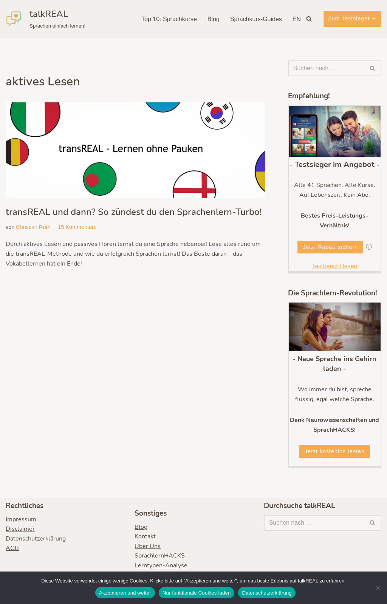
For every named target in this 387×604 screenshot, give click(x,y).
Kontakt (145, 537)
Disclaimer (20, 529)
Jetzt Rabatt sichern (330, 247)
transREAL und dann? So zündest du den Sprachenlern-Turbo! (134, 212)
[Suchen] (309, 19)
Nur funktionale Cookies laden (197, 593)
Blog (213, 19)
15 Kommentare (77, 227)
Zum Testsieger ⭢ (352, 18)
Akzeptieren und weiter (125, 593)
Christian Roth (33, 227)
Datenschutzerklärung (36, 538)
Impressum (21, 519)
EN (297, 19)
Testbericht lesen (334, 266)
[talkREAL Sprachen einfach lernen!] (45, 19)
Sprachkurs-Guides (256, 19)
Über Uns (148, 546)
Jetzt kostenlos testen (335, 451)
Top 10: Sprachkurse (169, 19)
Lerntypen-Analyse (161, 565)
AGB (12, 548)
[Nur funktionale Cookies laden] (377, 588)
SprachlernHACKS (160, 556)
